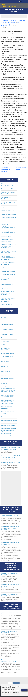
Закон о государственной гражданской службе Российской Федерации (7, 401)
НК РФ (2, 267)
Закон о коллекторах (6, 321)
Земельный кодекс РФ (7, 236)
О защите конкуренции (7, 334)
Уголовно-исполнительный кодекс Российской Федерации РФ (8, 293)
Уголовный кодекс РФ (6, 304)
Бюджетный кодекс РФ (7, 188)
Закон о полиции (5, 375)
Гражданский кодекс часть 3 (8, 217)
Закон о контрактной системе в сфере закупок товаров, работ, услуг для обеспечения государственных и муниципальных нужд (9, 432)
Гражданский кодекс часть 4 (8, 221)
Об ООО (3, 344)
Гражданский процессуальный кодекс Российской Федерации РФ (8, 226)
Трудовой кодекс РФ (6, 288)
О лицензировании (6, 337)
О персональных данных (7, 353)
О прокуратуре (5, 341)
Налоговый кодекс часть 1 (8, 271)
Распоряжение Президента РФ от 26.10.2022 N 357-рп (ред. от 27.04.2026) (10, 528)
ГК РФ (2, 207)
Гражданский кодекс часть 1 (8, 210)
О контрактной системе (7, 356)
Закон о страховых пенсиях (8, 378)
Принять (24, 690)
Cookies (8, 694)
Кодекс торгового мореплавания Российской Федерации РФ (8, 257)
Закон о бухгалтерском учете (8, 425)
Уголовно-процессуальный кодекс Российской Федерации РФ (8, 299)
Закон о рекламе (5, 416)
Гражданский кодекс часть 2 (8, 214)
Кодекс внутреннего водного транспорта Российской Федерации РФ (8, 246)
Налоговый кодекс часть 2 (8, 274)
